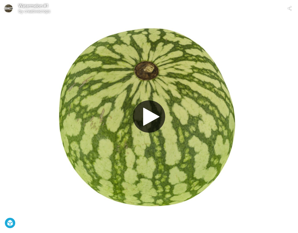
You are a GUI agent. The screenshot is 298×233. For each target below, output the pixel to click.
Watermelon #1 (33, 6)
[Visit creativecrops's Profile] (8, 8)
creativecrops (37, 11)
